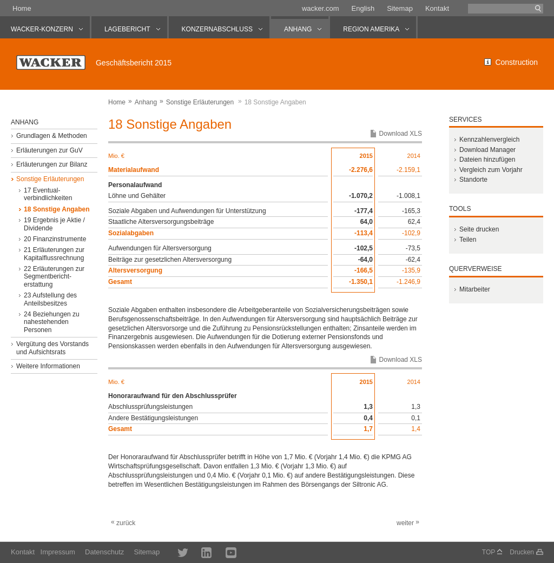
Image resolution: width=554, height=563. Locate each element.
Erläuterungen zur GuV (49, 150)
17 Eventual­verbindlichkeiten (48, 194)
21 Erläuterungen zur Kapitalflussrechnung (54, 253)
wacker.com (320, 8)
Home (21, 8)
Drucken (522, 552)
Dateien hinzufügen (487, 159)
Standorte (473, 179)
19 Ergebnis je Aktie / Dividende (54, 223)
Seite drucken (479, 229)
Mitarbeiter (474, 289)
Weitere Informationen (48, 366)
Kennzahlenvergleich (489, 139)
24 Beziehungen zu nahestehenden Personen (52, 322)
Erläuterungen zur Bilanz (51, 164)
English (363, 8)
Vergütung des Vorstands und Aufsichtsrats (52, 347)
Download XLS (400, 133)
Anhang (146, 102)
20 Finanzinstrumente (55, 239)
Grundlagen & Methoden (51, 136)
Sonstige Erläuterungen (200, 102)
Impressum (58, 552)
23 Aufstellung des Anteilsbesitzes (50, 299)
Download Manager (487, 150)
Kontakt (437, 8)
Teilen (467, 239)
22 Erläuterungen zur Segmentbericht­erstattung (54, 276)
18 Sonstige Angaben (57, 209)
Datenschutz (104, 552)
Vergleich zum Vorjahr (491, 170)
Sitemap (400, 8)
